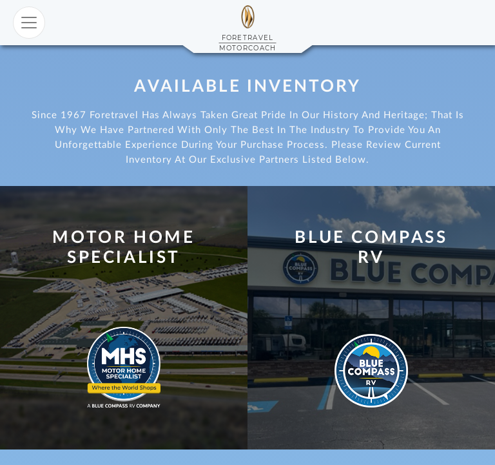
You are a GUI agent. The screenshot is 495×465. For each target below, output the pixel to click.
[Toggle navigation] (29, 22)
